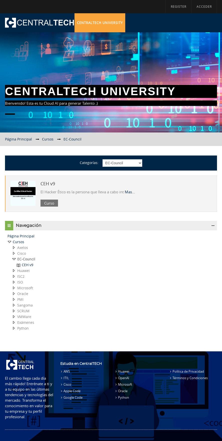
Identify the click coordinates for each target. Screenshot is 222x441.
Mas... (130, 191)
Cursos (18, 241)
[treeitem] (111, 236)
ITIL (66, 378)
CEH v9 (47, 184)
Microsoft (125, 384)
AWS (67, 371)
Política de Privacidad (188, 371)
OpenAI (123, 378)
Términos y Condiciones (190, 378)
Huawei (123, 371)
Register (178, 7)
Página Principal (21, 236)
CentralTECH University (100, 23)
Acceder (204, 7)
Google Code (73, 397)
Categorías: (89, 162)
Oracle (123, 391)
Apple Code (72, 391)
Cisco (67, 384)
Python (123, 397)
